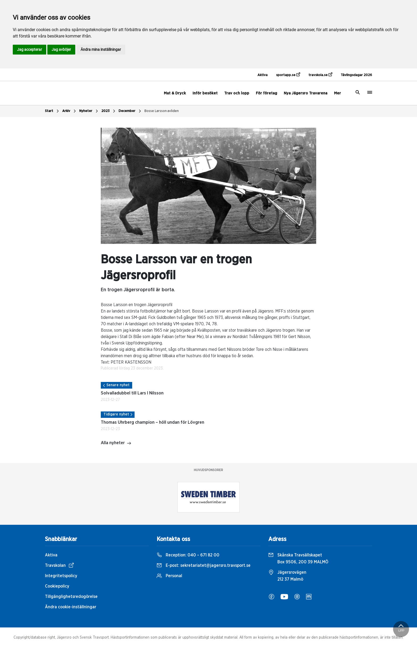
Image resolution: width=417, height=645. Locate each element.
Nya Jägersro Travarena (305, 93)
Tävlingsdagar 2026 (356, 75)
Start (52, 111)
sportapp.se (288, 75)
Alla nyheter (116, 443)
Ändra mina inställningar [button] (101, 49)
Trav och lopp (236, 93)
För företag (266, 93)
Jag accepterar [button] (29, 49)
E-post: (204, 565)
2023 (108, 111)
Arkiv (69, 111)
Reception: (188, 555)
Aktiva (262, 75)
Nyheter (89, 111)
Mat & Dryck (175, 93)
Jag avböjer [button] (61, 49)
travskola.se (320, 75)
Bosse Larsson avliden (161, 111)
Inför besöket (205, 93)
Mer (337, 93)
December (130, 111)
